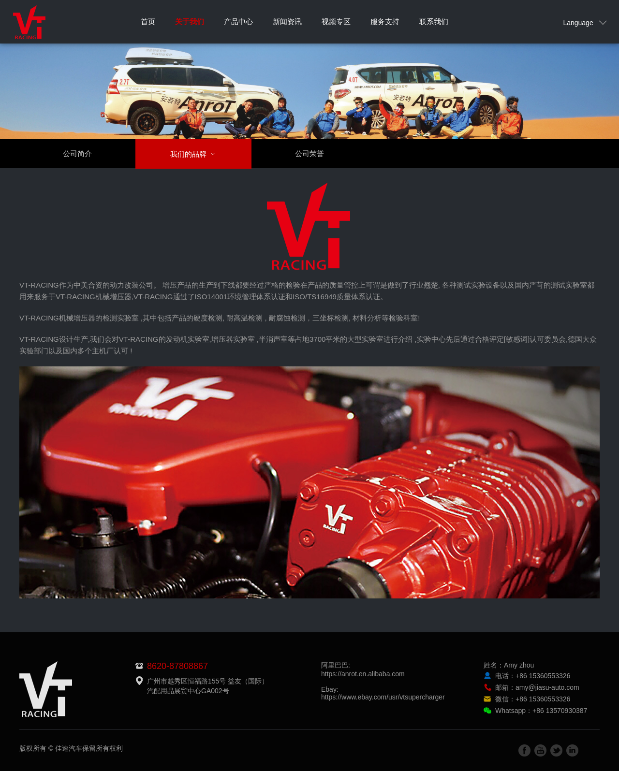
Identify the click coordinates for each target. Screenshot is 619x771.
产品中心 (238, 21)
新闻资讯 (287, 21)
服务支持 (384, 21)
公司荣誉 (309, 153)
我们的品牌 (198, 154)
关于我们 (189, 21)
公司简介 (77, 153)
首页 (148, 21)
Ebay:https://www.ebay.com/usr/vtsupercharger (383, 693)
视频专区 (336, 21)
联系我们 (433, 21)
